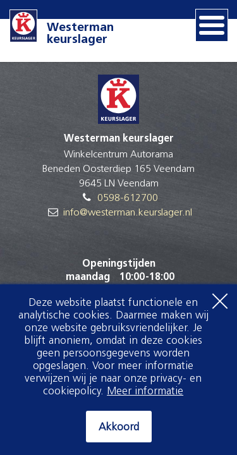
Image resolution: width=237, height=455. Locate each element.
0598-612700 (127, 198)
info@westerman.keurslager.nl (127, 213)
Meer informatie (145, 391)
